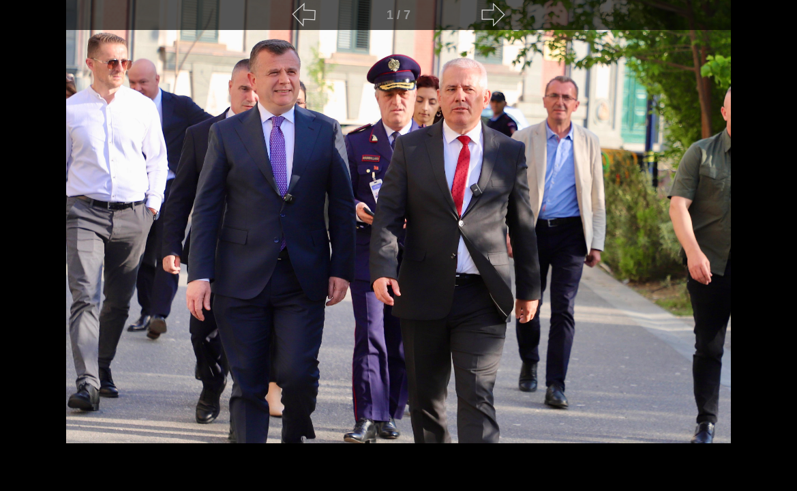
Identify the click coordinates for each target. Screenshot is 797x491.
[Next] (493, 15)
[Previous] (304, 15)
